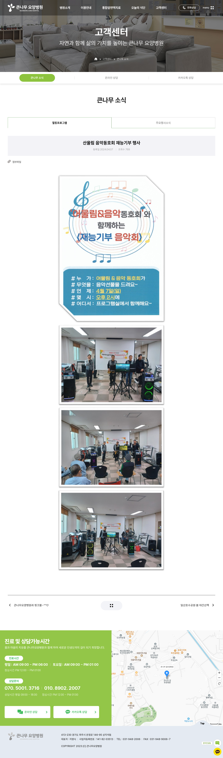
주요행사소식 (163, 126)
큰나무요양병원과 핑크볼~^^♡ (31, 608)
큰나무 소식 (37, 77)
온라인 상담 (111, 77)
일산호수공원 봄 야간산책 (195, 608)
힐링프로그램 (59, 126)
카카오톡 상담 (186, 77)
